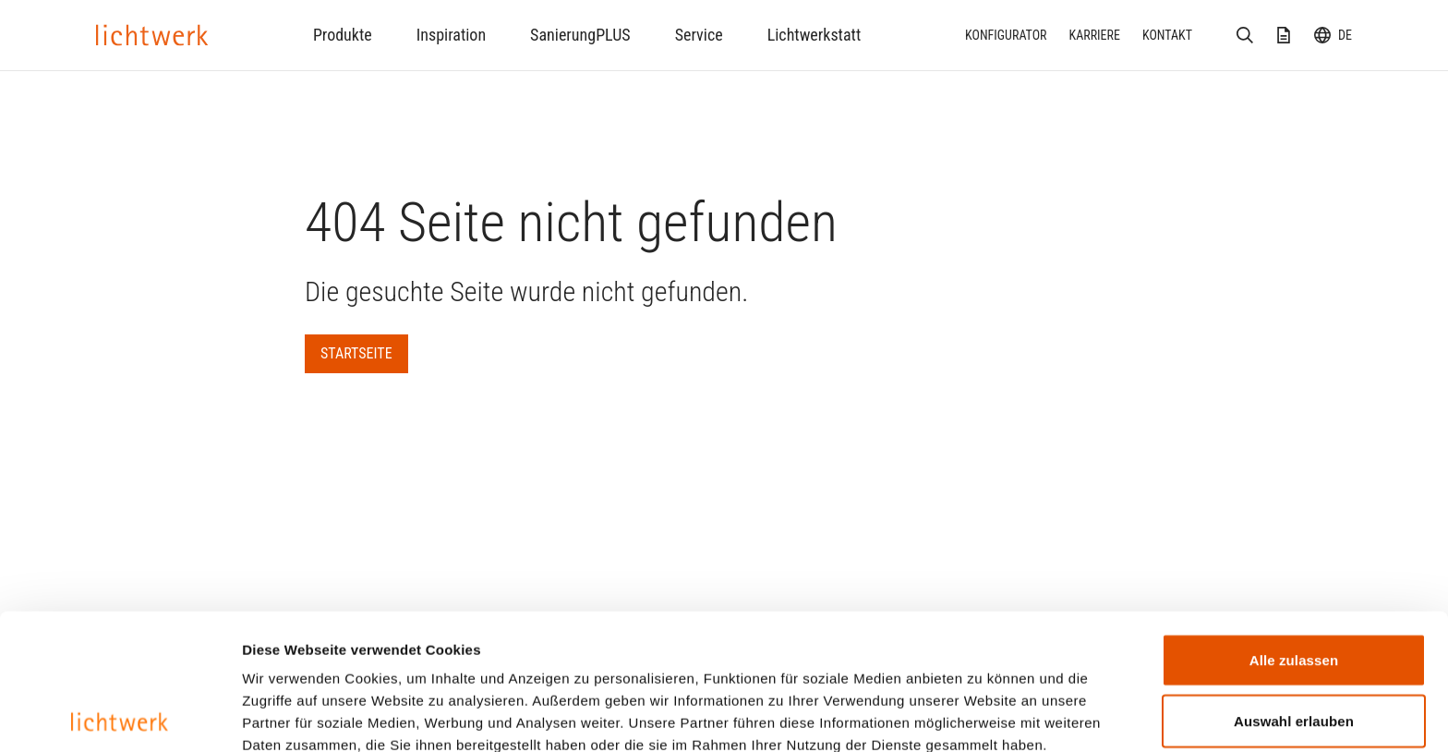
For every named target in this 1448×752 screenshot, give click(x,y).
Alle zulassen (1293, 524)
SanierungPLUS (580, 34)
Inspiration (451, 34)
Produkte (342, 34)
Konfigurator (1005, 35)
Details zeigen (982, 715)
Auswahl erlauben (1294, 585)
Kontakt (1167, 35)
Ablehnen (1293, 645)
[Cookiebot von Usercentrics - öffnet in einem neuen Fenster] (119, 716)
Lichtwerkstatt (814, 34)
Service (699, 34)
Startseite (356, 353)
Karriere (1094, 35)
